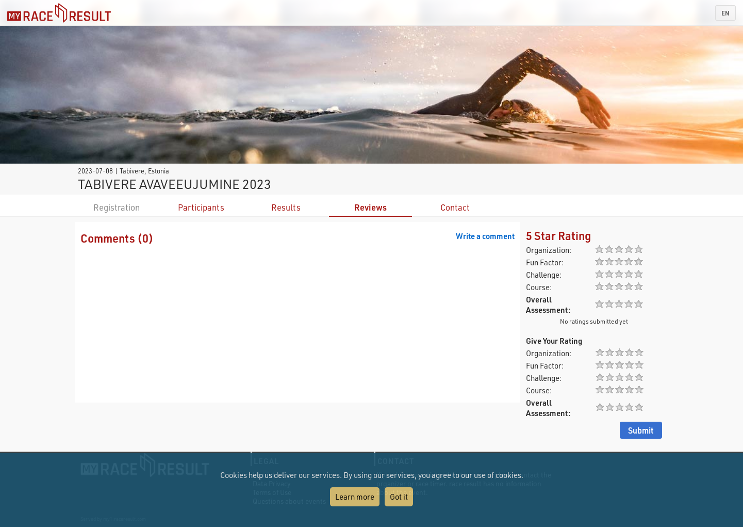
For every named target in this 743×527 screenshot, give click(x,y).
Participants (201, 207)
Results (286, 207)
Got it (399, 496)
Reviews (370, 207)
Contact (455, 207)
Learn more (354, 496)
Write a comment (485, 236)
